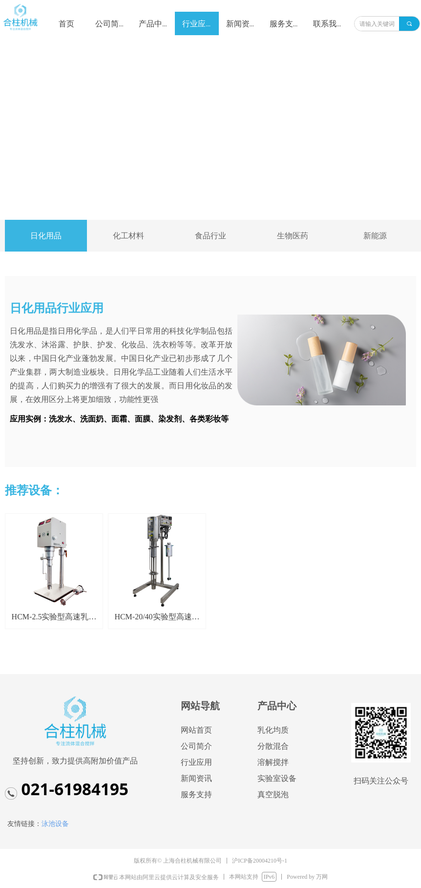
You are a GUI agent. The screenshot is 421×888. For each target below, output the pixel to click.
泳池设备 (55, 823)
